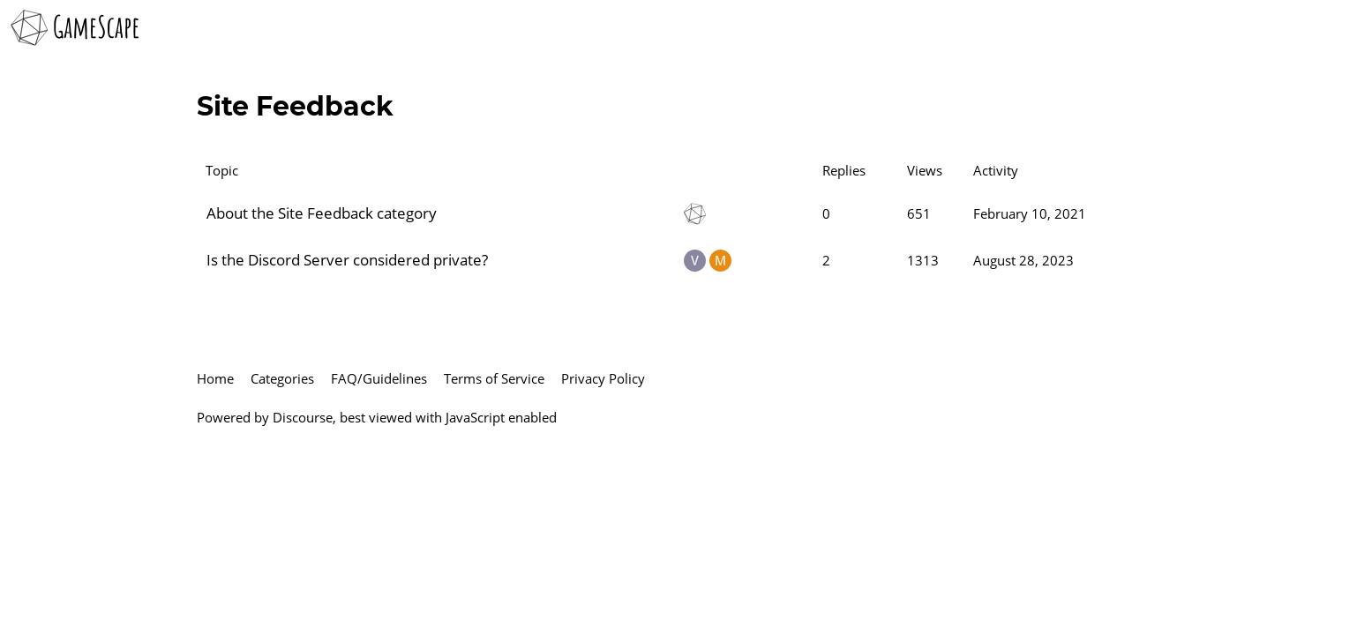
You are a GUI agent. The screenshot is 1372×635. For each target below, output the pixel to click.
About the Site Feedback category (321, 213)
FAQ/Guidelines (379, 378)
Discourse (303, 417)
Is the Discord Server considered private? (347, 260)
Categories (282, 378)
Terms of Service (494, 378)
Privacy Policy (603, 378)
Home (215, 378)
